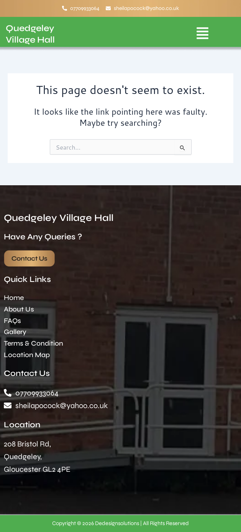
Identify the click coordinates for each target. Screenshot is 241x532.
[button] (202, 34)
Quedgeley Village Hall (58, 218)
